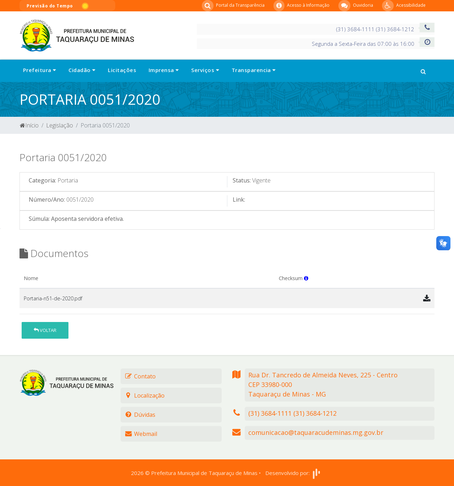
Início (29, 125)
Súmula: (39, 219)
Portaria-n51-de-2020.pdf (53, 298)
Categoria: (42, 180)
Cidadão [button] (81, 69)
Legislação (59, 125)
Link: (239, 199)
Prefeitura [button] (39, 69)
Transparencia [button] (254, 69)
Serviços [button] (205, 69)
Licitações (122, 69)
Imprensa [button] (164, 69)
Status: (242, 180)
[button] (423, 71)
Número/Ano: (47, 199)
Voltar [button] (45, 330)
